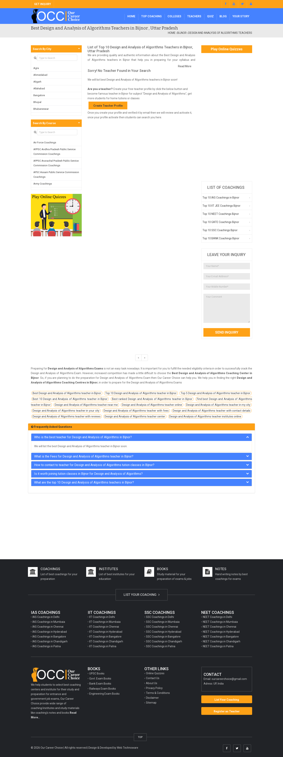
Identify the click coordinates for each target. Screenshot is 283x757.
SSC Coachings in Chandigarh (164, 641)
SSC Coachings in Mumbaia (163, 621)
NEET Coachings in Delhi (217, 616)
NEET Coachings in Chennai (219, 626)
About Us (151, 683)
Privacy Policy (154, 688)
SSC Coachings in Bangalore (163, 636)
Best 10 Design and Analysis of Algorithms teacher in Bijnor (70, 399)
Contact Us (152, 678)
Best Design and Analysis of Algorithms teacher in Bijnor (67, 393)
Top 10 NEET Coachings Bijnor (220, 213)
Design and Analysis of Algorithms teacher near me (86, 404)
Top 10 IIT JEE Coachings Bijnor (221, 205)
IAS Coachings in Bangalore (49, 636)
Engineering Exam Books (104, 693)
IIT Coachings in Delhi (102, 616)
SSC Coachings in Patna (160, 646)
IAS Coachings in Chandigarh (50, 641)
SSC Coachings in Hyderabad (163, 631)
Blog (223, 16)
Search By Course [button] (44, 123)
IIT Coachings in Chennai (104, 626)
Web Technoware (127, 747)
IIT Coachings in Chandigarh (106, 641)
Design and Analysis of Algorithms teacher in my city (218, 404)
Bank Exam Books (100, 683)
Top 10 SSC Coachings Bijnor (220, 230)
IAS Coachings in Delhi (45, 616)
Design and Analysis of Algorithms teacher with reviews (67, 416)
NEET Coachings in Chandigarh (221, 641)
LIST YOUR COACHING (142, 595)
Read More (184, 66)
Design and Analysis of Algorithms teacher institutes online (205, 416)
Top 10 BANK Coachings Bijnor (220, 238)
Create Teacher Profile (108, 105)
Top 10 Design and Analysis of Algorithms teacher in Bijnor (140, 393)
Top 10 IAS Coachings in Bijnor (220, 197)
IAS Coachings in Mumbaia (48, 621)
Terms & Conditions (158, 692)
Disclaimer (152, 697)
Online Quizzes (155, 673)
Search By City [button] (42, 49)
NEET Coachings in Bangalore (221, 636)
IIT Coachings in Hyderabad (105, 631)
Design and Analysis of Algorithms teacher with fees (136, 410)
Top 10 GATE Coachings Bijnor (220, 222)
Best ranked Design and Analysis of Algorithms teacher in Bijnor (152, 399)
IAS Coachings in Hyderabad (49, 631)
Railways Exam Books (102, 688)
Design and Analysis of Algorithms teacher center (135, 416)
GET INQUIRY (42, 4)
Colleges (174, 16)
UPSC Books (96, 673)
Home (131, 16)
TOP (140, 737)
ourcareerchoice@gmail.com (229, 678)
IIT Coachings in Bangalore (105, 636)
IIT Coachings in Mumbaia (105, 621)
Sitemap (151, 702)
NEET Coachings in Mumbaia (220, 621)
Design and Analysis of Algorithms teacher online (152, 404)
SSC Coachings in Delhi (160, 616)
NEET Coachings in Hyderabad (221, 631)
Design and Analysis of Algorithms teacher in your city (66, 410)
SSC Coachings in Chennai (162, 626)
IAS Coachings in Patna (46, 646)
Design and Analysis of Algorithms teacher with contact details (211, 410)
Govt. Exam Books (100, 678)
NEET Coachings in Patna (218, 646)
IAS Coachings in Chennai (47, 626)
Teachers (194, 16)
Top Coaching (151, 16)
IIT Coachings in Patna (102, 646)
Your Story (241, 16)
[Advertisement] (226, 117)
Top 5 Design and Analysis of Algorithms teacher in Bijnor (215, 393)
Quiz (210, 16)
